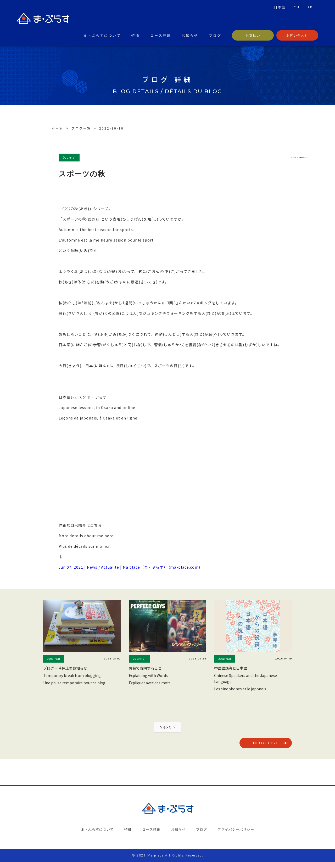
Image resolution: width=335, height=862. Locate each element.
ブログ (215, 35)
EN (297, 7)
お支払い (252, 35)
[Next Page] (167, 727)
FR (310, 7)
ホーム (57, 128)
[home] (43, 19)
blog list (265, 743)
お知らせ (190, 35)
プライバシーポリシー (235, 829)
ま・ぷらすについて (102, 35)
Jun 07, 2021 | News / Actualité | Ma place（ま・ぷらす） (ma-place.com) (129, 567)
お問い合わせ (297, 35)
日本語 (280, 7)
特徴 (135, 35)
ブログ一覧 (81, 128)
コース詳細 (160, 35)
